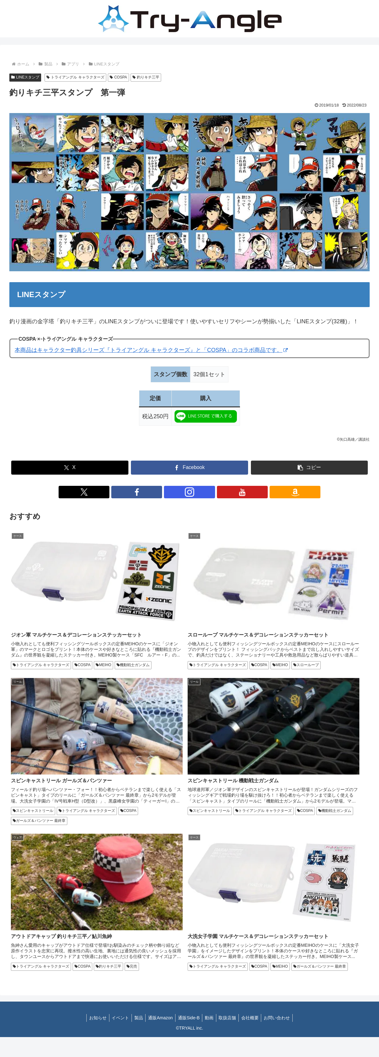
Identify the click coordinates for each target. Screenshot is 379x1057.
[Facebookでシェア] (189, 468)
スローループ (146, 652)
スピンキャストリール (274, 634)
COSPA (118, 77)
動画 (210, 836)
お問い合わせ (283, 836)
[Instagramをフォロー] (189, 492)
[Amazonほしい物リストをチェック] (218, 492)
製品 (135, 836)
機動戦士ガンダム (29, 652)
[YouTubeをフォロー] (204, 492)
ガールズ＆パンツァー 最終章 (302, 644)
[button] (309, 468)
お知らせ (92, 836)
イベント (116, 836)
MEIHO (103, 642)
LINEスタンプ (25, 77)
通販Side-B (189, 836)
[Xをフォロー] (161, 492)
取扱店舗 (230, 836)
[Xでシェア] (69, 468)
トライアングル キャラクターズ (75, 77)
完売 (138, 777)
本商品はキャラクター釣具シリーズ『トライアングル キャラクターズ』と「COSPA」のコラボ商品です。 (151, 350)
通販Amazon (158, 836)
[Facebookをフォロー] (175, 492)
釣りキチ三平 (146, 77)
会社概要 (254, 836)
